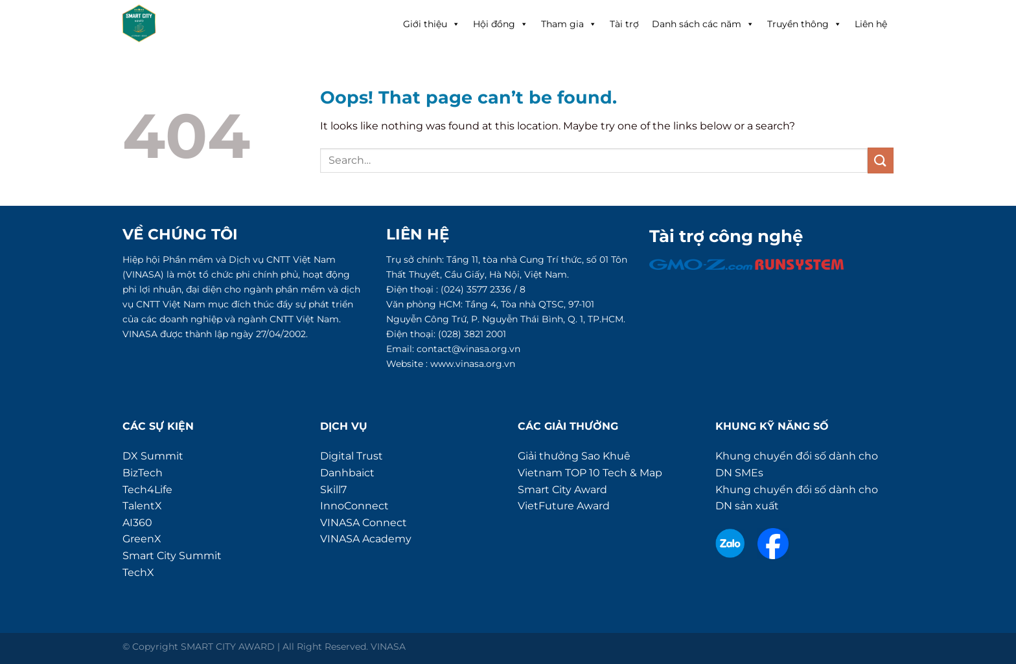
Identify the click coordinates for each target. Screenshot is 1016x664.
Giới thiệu (431, 24)
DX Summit (152, 456)
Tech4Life (147, 489)
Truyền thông (804, 24)
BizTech (142, 473)
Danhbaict (347, 473)
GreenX (141, 539)
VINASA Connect (363, 522)
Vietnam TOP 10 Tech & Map (590, 473)
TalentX (142, 506)
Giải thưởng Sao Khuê (574, 456)
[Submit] (881, 160)
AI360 (137, 522)
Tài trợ (624, 24)
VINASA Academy (365, 539)
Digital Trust (351, 456)
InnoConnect (354, 506)
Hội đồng (500, 24)
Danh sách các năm (703, 24)
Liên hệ (871, 24)
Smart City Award (562, 489)
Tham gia (569, 24)
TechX (138, 572)
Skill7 (333, 489)
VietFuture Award (564, 506)
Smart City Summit (172, 555)
